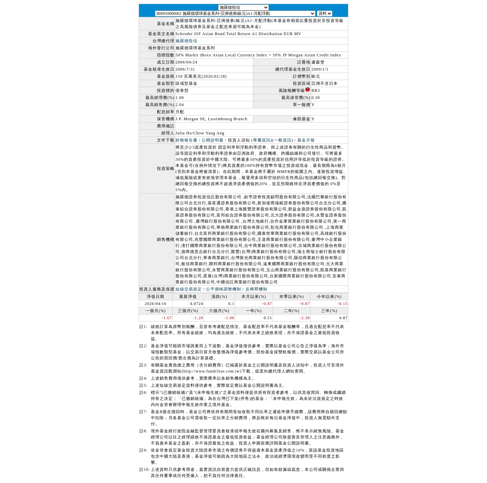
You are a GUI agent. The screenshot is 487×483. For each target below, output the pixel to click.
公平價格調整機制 (223, 289)
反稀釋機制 (257, 289)
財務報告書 (187, 140)
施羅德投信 (187, 41)
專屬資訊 (262, 140)
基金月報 (306, 140)
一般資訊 (283, 140)
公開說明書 (213, 140)
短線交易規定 (189, 289)
